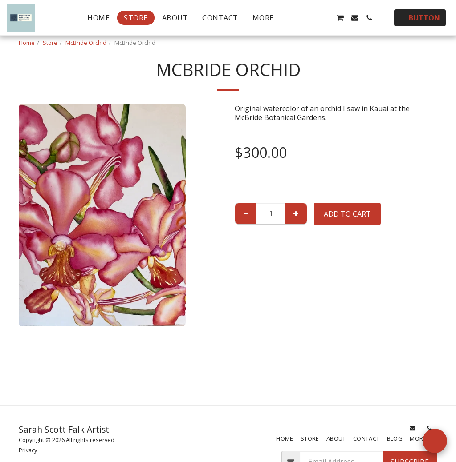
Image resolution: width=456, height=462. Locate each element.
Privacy (28, 450)
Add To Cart (347, 214)
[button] (297, 17)
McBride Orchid (85, 43)
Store (50, 43)
